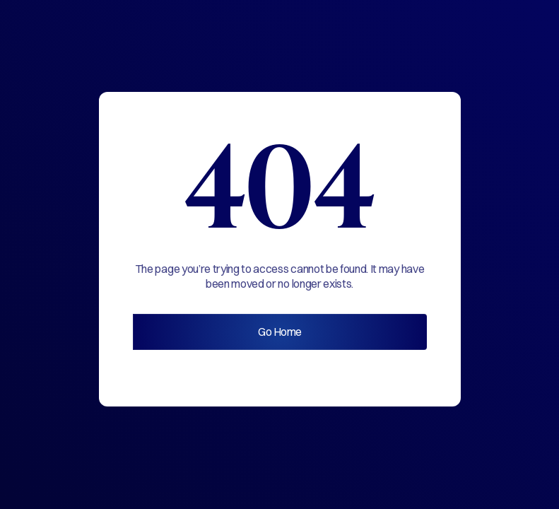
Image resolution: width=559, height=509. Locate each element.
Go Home (280, 331)
